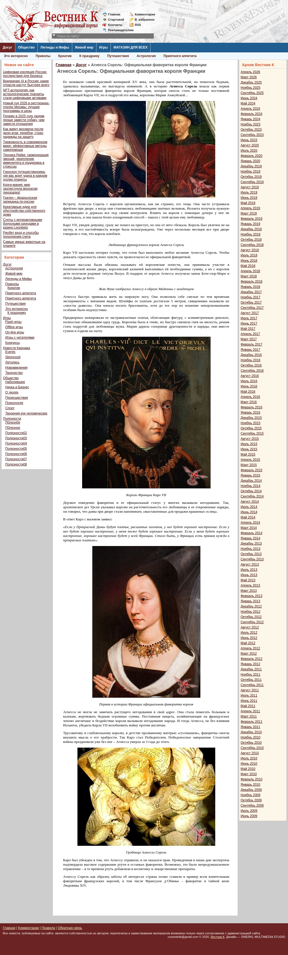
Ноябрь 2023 (250, 124)
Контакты (115, 24)
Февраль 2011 (251, 722)
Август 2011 (250, 690)
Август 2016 (250, 376)
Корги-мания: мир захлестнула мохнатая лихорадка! (20, 188)
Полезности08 (16, 464)
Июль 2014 (249, 507)
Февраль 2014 (251, 533)
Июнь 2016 (249, 386)
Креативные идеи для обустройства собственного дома (24, 210)
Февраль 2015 (251, 470)
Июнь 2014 (249, 512)
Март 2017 (249, 339)
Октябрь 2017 (251, 302)
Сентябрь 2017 (252, 308)
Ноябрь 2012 (250, 612)
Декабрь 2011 (251, 669)
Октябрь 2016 (251, 365)
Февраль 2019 (251, 219)
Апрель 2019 (250, 208)
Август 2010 (250, 753)
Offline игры (14, 327)
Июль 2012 (249, 633)
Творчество (14, 373)
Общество (26, 47)
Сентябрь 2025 (252, 93)
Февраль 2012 (251, 659)
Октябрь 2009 (251, 800)
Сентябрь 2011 (252, 685)
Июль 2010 (249, 758)
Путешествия (118, 56)
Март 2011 (249, 716)
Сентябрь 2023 (252, 135)
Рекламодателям (118, 30)
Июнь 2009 (249, 816)
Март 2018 (249, 276)
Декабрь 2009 (251, 790)
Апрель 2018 (250, 271)
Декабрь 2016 (251, 355)
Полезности (12, 419)
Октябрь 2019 (251, 177)
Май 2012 (248, 643)
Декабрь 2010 (251, 732)
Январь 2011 (250, 727)
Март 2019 (249, 213)
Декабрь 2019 (251, 166)
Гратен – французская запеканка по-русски (20, 200)
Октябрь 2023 (251, 130)
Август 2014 (250, 502)
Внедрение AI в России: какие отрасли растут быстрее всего (26, 83)
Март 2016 (249, 402)
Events (10, 352)
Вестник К (218, 936)
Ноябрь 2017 (250, 297)
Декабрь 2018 (251, 229)
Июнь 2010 (249, 764)
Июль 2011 (249, 695)
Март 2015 (249, 465)
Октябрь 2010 (251, 743)
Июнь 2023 (249, 140)
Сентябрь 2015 (252, 433)
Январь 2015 (250, 475)
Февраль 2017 (251, 344)
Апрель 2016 (250, 397)
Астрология (146, 56)
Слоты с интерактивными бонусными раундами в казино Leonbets (22, 223)
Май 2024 (248, 103)
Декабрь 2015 (251, 418)
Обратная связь (70, 928)
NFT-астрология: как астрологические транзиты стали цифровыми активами (24, 94)
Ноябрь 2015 (250, 423)
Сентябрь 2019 (252, 182)
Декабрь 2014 (251, 481)
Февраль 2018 (251, 281)
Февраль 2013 (251, 596)
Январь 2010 (250, 785)
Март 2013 (249, 591)
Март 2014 (249, 528)
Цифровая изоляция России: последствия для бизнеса (25, 74)
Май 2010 (248, 769)
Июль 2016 (249, 381)
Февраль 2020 (251, 156)
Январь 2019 (250, 224)
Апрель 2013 (250, 585)
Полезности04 (16, 443)
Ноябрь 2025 (250, 88)
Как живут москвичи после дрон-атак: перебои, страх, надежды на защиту (23, 133)
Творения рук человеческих (26, 413)
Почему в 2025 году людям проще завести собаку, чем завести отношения (23, 120)
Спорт (10, 408)
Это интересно (16, 56)
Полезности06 (16, 454)
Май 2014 (248, 517)
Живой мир (84, 47)
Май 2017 (248, 329)
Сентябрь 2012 (252, 622)
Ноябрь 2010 (250, 737)
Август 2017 (250, 313)
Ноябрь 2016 (250, 360)
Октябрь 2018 (251, 240)
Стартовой (116, 19)
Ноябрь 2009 (250, 795)
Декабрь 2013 (251, 543)
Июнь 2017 (249, 323)
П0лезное (12, 428)
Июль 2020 (249, 151)
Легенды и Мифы (55, 47)
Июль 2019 (249, 192)
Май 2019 (248, 203)
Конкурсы (12, 343)
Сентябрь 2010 (252, 748)
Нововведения (16, 368)
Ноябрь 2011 (250, 674)
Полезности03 (16, 438)
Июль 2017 (249, 318)
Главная (114, 14)
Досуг (7, 47)
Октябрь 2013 (251, 554)
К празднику (89, 56)
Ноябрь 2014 (250, 486)
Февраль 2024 (251, 114)
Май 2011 (248, 706)
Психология (14, 403)
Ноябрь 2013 (250, 549)
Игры (103, 47)
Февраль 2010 (251, 779)
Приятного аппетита (180, 56)
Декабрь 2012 (251, 606)
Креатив (65, 56)
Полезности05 (16, 449)
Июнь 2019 (249, 198)
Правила (48, 928)
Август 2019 (250, 187)
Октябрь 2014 (251, 491)
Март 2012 (249, 654)
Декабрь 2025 (251, 82)
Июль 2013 (249, 570)
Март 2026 (249, 77)
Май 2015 (248, 454)
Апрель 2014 (250, 523)
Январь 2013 (250, 601)
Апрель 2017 (250, 334)
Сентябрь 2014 (252, 496)
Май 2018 (248, 266)
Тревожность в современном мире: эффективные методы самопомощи (25, 146)
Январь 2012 (250, 664)
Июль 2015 (249, 444)
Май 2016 (248, 392)
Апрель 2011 (250, 711)
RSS (138, 24)
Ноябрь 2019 (250, 171)
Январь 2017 (250, 350)
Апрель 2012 (250, 648)
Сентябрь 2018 (252, 245)
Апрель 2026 (250, 72)
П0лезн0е (12, 422)
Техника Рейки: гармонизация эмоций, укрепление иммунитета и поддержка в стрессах (26, 160)
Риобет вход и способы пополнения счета (21, 235)
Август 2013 (250, 564)
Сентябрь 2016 (252, 371)
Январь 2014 (250, 538)
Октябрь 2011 (251, 680)
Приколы (43, 56)
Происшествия (16, 398)
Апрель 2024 (250, 109)
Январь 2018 (250, 287)
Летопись (12, 362)
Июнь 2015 (249, 449)
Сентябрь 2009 (252, 805)
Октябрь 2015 (251, 428)
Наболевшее (15, 382)
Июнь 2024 (249, 98)
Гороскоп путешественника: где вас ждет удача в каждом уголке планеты (25, 175)
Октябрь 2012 (251, 617)
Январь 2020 (250, 161)
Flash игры (13, 322)
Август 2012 (250, 627)
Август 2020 (250, 145)
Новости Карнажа (16, 348)
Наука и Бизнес (17, 387)
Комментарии (145, 14)
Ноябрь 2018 (250, 234)
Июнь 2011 (249, 701)
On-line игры (14, 332)
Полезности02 (16, 433)
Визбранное (145, 19)
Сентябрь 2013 (252, 559)
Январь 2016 (250, 412)
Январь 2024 (250, 119)
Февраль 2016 (251, 407)
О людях (11, 392)
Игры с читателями (19, 337)
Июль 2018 (249, 255)
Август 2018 (250, 250)
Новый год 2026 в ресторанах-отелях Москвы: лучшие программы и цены (26, 107)
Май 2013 (248, 580)
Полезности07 (16, 459)
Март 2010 (249, 774)
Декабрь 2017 (251, 292)
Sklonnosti (12, 357)
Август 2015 (250, 439)
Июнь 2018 (249, 261)
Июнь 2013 (249, 575)
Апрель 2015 (250, 460)
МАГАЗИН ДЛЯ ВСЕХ (130, 47)
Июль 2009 (249, 811)
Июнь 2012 (249, 638)
